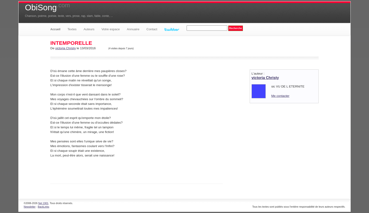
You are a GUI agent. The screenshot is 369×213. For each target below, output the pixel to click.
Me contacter (280, 96)
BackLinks (43, 206)
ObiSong (47, 7)
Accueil (55, 29)
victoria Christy (65, 48)
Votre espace (110, 29)
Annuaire (133, 29)
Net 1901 (43, 203)
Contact (151, 29)
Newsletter (30, 206)
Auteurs (89, 29)
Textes (72, 29)
